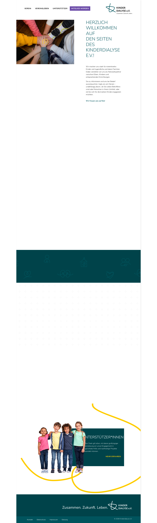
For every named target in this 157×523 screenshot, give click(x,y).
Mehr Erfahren (113, 456)
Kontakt (30, 520)
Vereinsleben (42, 8)
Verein (27, 8)
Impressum (54, 520)
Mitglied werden (80, 8)
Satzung (65, 520)
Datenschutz (41, 520)
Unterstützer (60, 8)
